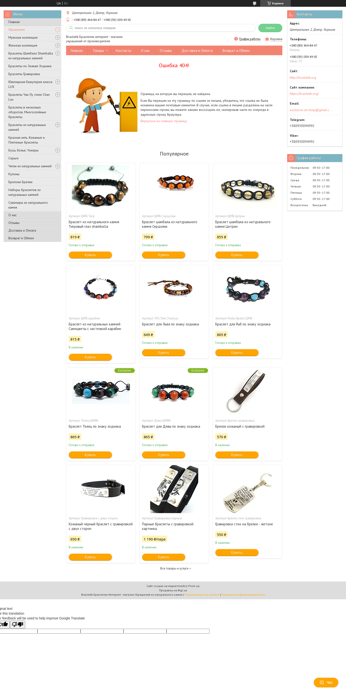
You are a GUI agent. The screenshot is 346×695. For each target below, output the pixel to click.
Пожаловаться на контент (202, 594)
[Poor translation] (17, 625)
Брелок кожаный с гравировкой (240, 426)
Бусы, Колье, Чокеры (23, 150)
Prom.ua (193, 586)
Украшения (16, 29)
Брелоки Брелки (20, 182)
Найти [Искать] (270, 28)
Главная (14, 22)
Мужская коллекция (22, 37)
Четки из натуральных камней (30, 166)
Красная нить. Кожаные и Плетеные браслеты (26, 139)
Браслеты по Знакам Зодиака (29, 66)
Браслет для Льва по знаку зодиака (170, 324)
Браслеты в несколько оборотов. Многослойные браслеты (27, 112)
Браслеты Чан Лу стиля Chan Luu (29, 97)
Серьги (13, 158)
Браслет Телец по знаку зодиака (95, 426)
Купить (90, 254)
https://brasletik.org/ (304, 93)
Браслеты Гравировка (24, 74)
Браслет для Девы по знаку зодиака (171, 426)
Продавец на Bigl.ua (173, 590)
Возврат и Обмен (21, 238)
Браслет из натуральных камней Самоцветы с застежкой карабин (95, 326)
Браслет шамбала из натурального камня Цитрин (243, 224)
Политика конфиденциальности (243, 594)
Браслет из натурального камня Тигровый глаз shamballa (94, 224)
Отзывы (13, 223)
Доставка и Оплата (22, 230)
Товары (98, 50)
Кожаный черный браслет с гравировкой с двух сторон (101, 526)
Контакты (123, 50)
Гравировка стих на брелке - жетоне (244, 524)
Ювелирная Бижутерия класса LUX (30, 84)
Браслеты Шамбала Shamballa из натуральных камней (30, 55)
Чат (326, 682)
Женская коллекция (22, 45)
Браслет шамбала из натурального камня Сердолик (169, 224)
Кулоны (13, 174)
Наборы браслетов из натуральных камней (24, 192)
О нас (12, 215)
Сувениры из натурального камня (28, 205)
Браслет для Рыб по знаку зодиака (243, 324)
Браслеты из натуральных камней (27, 127)
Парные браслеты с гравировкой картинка (167, 526)
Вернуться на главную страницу (164, 121)
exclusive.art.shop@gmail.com (311, 110)
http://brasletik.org (303, 77)
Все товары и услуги (174, 568)
